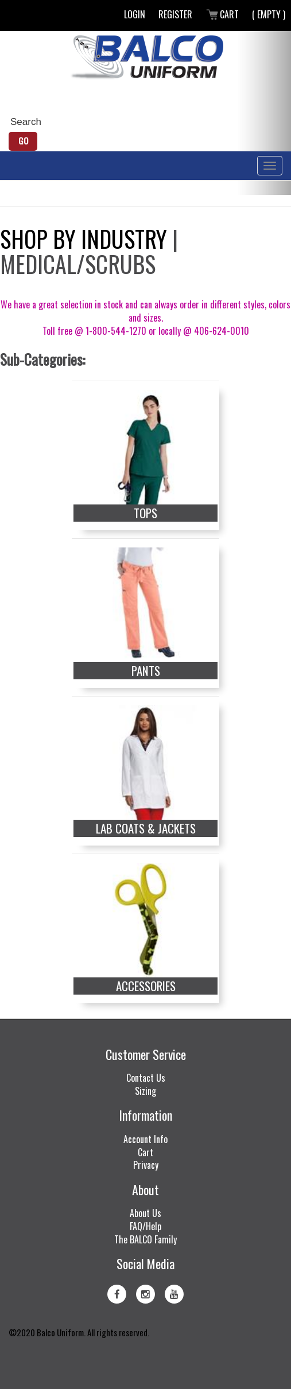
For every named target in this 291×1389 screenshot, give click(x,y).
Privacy (145, 1165)
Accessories (146, 986)
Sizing (145, 1091)
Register (175, 14)
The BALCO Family (145, 1239)
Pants (145, 670)
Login (134, 14)
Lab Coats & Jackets (146, 828)
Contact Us (145, 1078)
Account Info (145, 1139)
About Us (145, 1213)
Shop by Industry (83, 238)
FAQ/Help (145, 1226)
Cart (222, 14)
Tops (145, 513)
